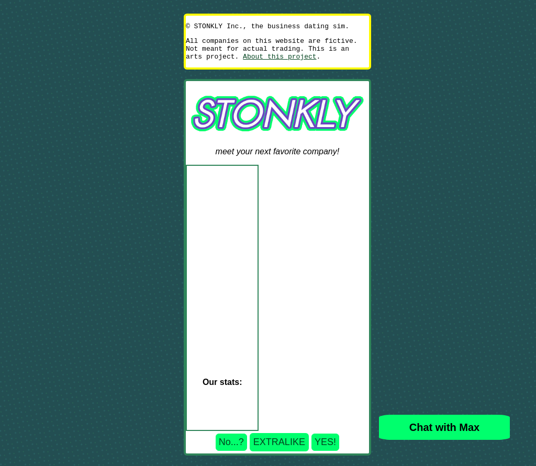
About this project (279, 62)
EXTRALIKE (279, 448)
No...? (231, 448)
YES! (325, 448)
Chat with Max (444, 427)
